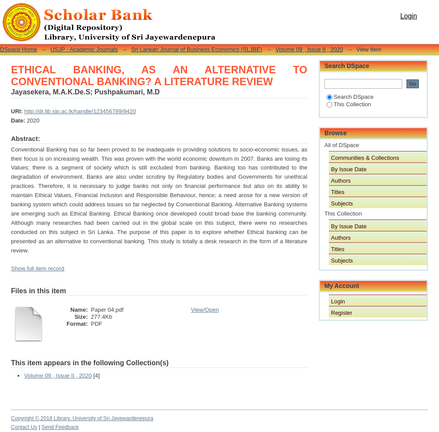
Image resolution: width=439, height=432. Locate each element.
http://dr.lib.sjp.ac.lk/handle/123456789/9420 (80, 111)
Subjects (342, 203)
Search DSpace (350, 97)
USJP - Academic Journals (84, 49)
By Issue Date (349, 169)
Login (408, 16)
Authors (341, 180)
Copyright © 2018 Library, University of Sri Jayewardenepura (82, 418)
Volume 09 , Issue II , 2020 (309, 49)
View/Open (205, 309)
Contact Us (24, 427)
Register (341, 313)
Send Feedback (60, 427)
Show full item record (37, 268)
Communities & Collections (365, 158)
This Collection (349, 104)
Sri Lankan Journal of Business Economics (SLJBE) (196, 49)
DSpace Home (18, 49)
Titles (338, 192)
